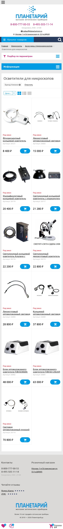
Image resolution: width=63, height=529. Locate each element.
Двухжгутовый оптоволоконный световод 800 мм (16, 314)
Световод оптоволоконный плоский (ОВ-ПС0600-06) (16, 429)
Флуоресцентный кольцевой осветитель (14, 139)
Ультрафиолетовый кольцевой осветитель (14, 197)
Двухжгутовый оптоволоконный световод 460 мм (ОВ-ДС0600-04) (46, 140)
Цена (8, 93)
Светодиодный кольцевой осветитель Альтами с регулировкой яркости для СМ (16, 257)
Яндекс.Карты (7, 490)
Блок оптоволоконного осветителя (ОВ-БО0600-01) (15, 372)
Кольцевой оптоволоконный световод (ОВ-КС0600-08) (46, 314)
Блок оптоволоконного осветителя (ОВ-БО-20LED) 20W (46, 372)
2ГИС (3, 494)
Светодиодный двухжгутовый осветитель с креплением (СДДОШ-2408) (46, 257)
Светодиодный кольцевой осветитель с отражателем (46, 197)
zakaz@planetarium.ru (32, 31)
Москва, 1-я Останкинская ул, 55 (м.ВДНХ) (32, 34)
